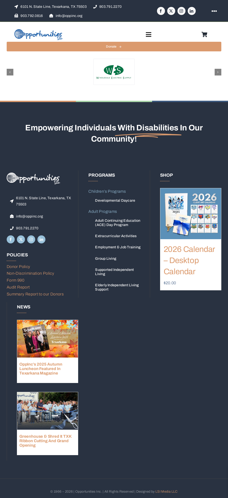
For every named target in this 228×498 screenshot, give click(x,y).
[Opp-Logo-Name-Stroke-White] (33, 174)
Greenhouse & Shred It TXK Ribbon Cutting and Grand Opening (45, 441)
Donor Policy (18, 266)
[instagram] (181, 11)
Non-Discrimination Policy (30, 273)
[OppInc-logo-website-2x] (38, 30)
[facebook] (161, 11)
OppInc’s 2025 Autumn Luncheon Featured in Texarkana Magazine (40, 368)
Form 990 (15, 280)
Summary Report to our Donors (35, 294)
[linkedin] (192, 11)
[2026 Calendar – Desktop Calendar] (190, 213)
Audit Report (18, 287)
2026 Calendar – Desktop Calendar (189, 260)
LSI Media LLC (166, 491)
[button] (10, 72)
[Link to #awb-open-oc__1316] (214, 11)
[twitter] (171, 11)
